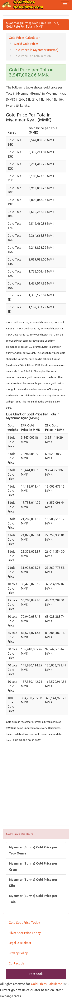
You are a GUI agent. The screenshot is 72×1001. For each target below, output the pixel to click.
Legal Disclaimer (20, 942)
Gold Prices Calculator (46, 984)
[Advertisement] (36, 786)
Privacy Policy (18, 953)
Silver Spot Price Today (25, 933)
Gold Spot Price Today (24, 922)
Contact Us (16, 963)
